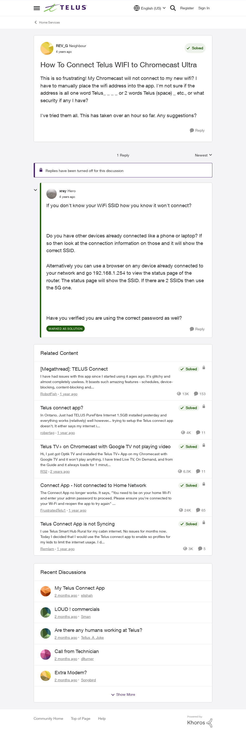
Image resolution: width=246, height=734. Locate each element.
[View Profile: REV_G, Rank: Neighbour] (46, 48)
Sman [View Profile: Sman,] (86, 616)
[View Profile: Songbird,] (45, 676)
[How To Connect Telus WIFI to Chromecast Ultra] (67, 196)
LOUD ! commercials (77, 609)
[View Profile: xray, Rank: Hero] (51, 194)
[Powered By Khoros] (199, 722)
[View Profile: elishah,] (45, 591)
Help (102, 718)
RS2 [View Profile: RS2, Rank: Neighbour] (43, 471)
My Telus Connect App (80, 588)
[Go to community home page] (66, 8)
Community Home (48, 718)
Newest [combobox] (203, 155)
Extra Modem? (71, 672)
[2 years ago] (59, 471)
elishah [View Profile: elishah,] (87, 595)
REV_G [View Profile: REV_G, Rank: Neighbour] (62, 45)
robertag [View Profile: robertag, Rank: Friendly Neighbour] (47, 432)
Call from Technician (77, 651)
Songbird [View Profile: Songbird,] (88, 679)
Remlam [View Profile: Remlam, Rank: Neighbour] (47, 548)
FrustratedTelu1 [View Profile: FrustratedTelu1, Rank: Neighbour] (53, 510)
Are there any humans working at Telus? (98, 630)
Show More (123, 694)
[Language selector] (150, 8)
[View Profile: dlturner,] (45, 654)
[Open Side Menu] (36, 8)
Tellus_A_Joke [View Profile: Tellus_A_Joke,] (92, 637)
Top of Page (80, 718)
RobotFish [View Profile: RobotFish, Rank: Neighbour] (48, 394)
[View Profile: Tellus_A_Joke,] (45, 633)
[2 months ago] (66, 595)
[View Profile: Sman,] (45, 612)
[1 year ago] (67, 393)
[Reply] (197, 130)
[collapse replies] (35, 190)
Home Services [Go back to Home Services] (47, 22)
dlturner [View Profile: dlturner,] (87, 658)
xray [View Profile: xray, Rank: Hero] (62, 191)
